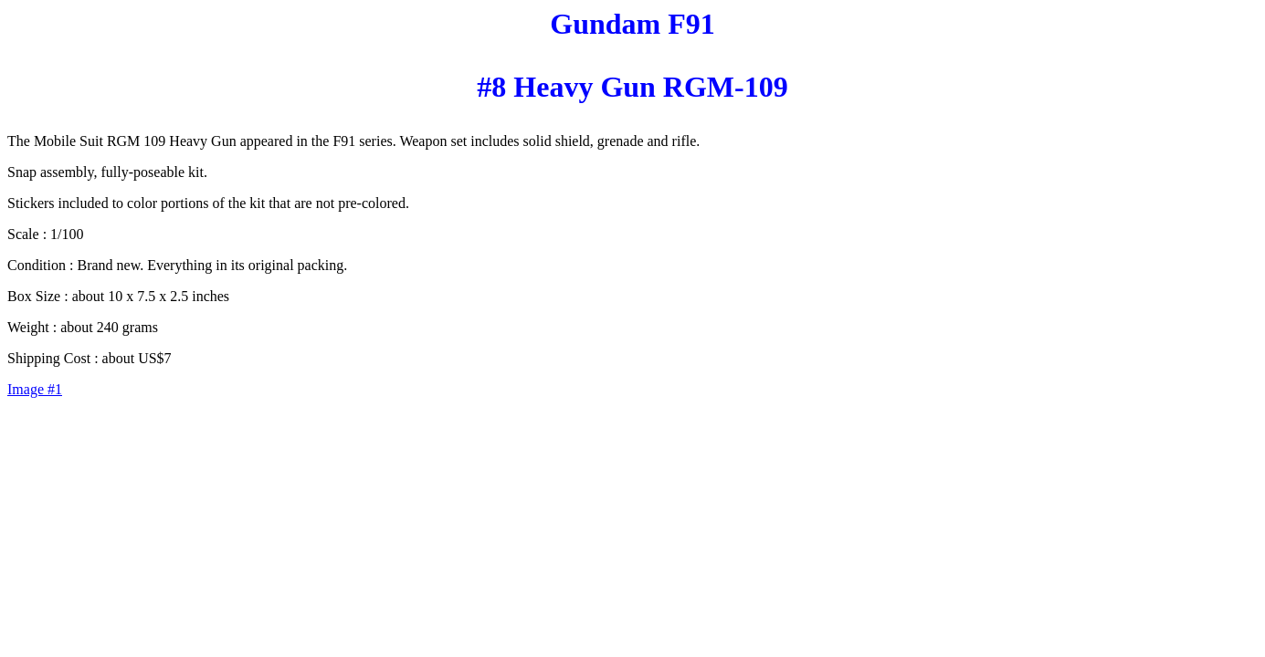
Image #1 (34, 389)
